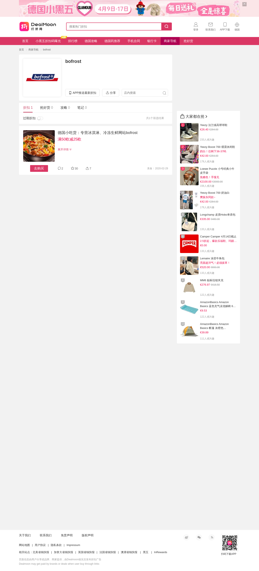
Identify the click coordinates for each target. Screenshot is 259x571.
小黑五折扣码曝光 (50, 40)
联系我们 (46, 535)
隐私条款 (56, 545)
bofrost (47, 49)
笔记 (82, 107)
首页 (25, 41)
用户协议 (40, 545)
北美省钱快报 (41, 552)
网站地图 (24, 545)
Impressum (73, 545)
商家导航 (170, 41)
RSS (211, 537)
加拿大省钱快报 (63, 552)
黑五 (145, 552)
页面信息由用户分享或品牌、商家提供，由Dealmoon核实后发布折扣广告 (60, 559)
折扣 (28, 107)
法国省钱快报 (107, 552)
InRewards (160, 552)
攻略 (65, 107)
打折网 (37, 26)
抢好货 (188, 41)
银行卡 (152, 41)
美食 (149, 168)
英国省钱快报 (86, 552)
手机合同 (133, 41)
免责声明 (67, 535)
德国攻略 (91, 41)
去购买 (39, 168)
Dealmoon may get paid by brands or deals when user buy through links (59, 563)
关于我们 (25, 535)
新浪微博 (186, 537)
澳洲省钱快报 (129, 552)
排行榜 (72, 41)
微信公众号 (199, 537)
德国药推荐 (112, 41)
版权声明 (87, 535)
